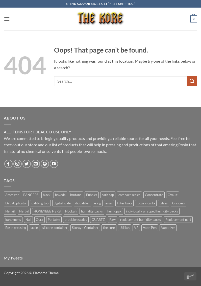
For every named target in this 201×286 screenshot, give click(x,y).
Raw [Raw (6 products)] (112, 220)
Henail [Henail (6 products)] (10, 211)
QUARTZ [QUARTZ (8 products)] (98, 220)
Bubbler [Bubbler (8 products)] (91, 195)
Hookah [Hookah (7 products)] (71, 211)
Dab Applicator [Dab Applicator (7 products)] (16, 203)
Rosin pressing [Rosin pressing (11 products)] (15, 228)
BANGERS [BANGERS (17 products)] (30, 195)
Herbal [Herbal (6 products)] (24, 211)
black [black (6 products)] (47, 195)
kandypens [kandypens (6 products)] (13, 220)
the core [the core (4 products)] (109, 228)
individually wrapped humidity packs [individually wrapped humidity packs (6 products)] (152, 211)
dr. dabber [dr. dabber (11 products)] (82, 203)
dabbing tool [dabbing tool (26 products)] (40, 203)
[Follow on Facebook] (8, 164)
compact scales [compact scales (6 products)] (129, 195)
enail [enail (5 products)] (109, 203)
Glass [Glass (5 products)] (164, 203)
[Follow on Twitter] (26, 164)
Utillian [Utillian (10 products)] (124, 228)
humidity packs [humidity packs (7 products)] (92, 211)
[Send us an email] (36, 164)
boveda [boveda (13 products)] (60, 195)
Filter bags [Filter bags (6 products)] (124, 203)
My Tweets (13, 257)
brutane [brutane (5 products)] (76, 195)
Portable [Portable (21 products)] (54, 220)
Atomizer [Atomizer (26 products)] (12, 195)
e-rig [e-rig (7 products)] (97, 203)
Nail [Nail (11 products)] (28, 220)
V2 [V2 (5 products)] (136, 228)
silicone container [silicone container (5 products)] (54, 228)
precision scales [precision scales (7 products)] (76, 220)
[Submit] (192, 81)
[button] (7, 19)
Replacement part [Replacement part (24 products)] (178, 220)
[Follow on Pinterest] (45, 164)
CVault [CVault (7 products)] (173, 195)
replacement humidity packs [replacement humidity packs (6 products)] (140, 220)
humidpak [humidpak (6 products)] (114, 211)
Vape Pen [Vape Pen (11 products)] (150, 228)
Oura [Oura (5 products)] (39, 220)
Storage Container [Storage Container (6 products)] (85, 228)
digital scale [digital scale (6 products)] (62, 203)
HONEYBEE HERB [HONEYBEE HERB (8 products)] (47, 211)
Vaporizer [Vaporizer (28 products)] (168, 228)
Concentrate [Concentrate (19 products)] (154, 195)
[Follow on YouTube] (54, 164)
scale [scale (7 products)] (34, 228)
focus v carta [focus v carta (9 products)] (146, 203)
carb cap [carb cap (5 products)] (108, 195)
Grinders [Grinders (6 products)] (178, 203)
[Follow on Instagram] (17, 164)
